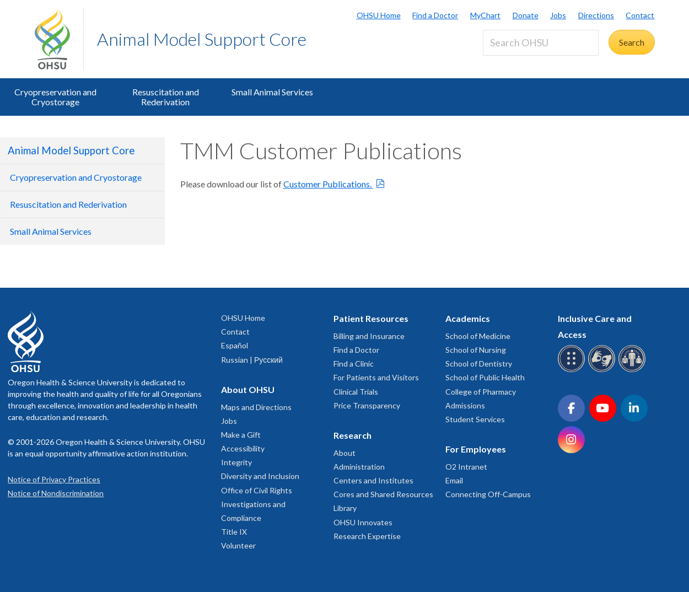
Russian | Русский (252, 359)
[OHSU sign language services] (603, 370)
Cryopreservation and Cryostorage (55, 97)
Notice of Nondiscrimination (56, 493)
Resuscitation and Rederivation (165, 97)
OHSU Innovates (362, 522)
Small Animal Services (272, 92)
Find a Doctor (435, 15)
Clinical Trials (355, 391)
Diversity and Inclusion (260, 476)
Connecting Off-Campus (488, 494)
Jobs (558, 15)
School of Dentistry (478, 363)
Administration (359, 466)
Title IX (234, 531)
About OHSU (247, 389)
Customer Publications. (328, 184)
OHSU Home (379, 15)
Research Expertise (367, 536)
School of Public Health (485, 377)
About (344, 453)
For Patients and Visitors (376, 377)
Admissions (465, 405)
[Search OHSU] (541, 43)
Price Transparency (366, 405)
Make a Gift (241, 434)
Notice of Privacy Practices (54, 479)
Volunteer (238, 545)
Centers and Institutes (373, 480)
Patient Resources (370, 318)
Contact (640, 15)
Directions (596, 15)
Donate (526, 15)
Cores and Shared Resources (383, 494)
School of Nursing (475, 349)
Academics (467, 318)
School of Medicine (477, 336)
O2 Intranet (466, 466)
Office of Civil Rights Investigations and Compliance (256, 504)
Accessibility (243, 448)
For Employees (475, 449)
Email (454, 480)
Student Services (475, 419)
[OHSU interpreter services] (633, 370)
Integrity (236, 462)
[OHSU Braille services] (573, 370)
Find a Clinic (353, 363)
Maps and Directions (256, 407)
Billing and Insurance (369, 336)
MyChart (485, 15)
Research (352, 435)
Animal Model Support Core (201, 39)
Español (234, 345)
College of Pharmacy (480, 391)
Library (345, 508)
